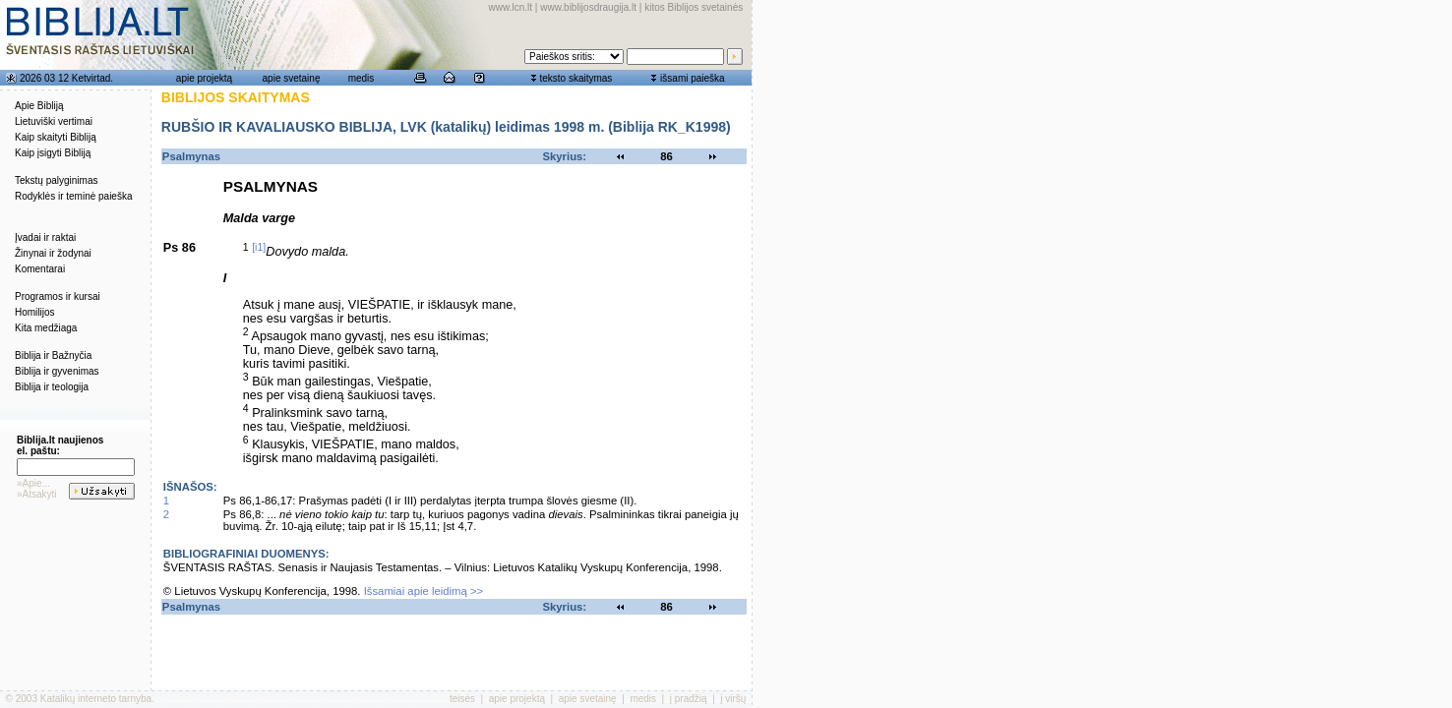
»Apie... (33, 483)
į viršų (733, 698)
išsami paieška (692, 78)
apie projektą (204, 78)
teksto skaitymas (575, 78)
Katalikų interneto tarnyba (95, 698)
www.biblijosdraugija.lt (588, 7)
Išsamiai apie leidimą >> (424, 591)
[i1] (259, 247)
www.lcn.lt (510, 7)
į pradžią (688, 698)
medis (361, 78)
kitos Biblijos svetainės (693, 7)
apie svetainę (292, 78)
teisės (462, 698)
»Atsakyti (37, 494)
